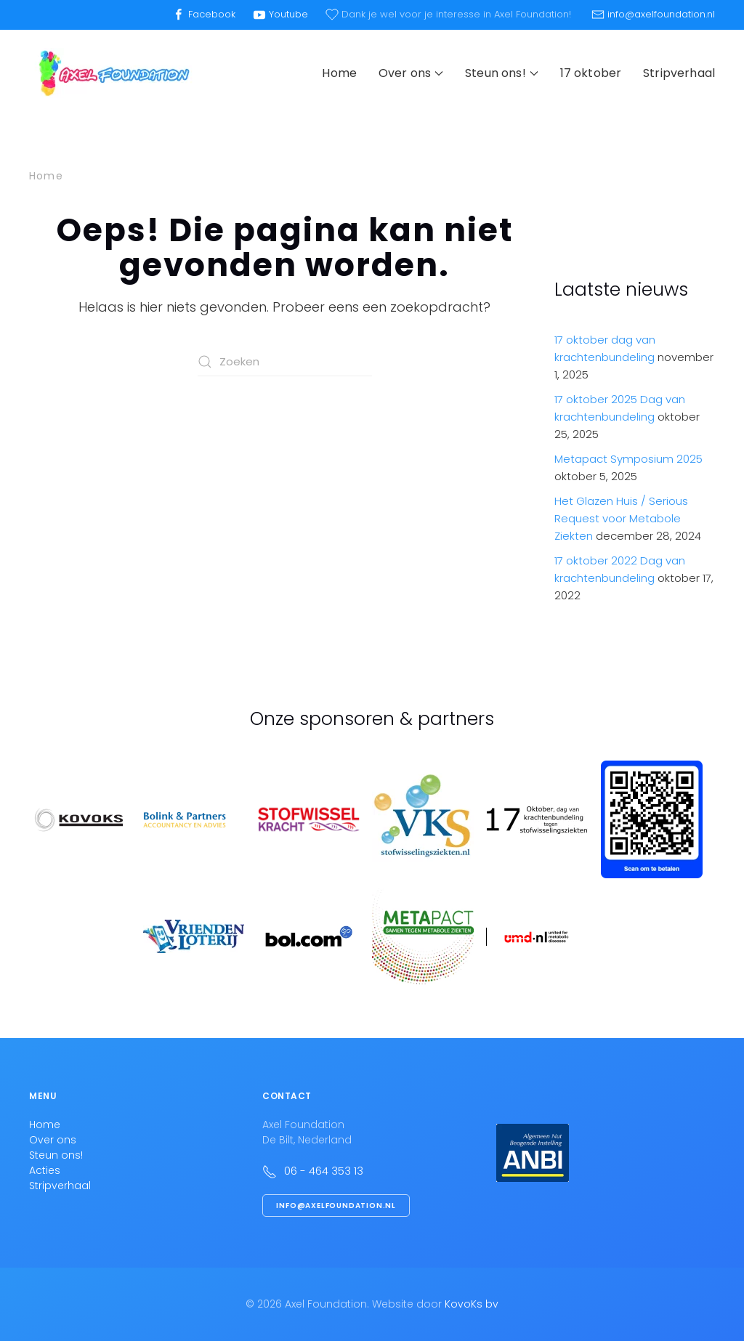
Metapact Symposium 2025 (628, 458)
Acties (44, 1170)
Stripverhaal (679, 73)
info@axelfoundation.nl (336, 1205)
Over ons (52, 1140)
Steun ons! (56, 1155)
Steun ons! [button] (501, 73)
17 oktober (591, 73)
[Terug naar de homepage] (112, 73)
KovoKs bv (471, 1304)
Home (339, 73)
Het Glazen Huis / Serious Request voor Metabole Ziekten (621, 518)
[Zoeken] (285, 361)
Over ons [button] (411, 73)
